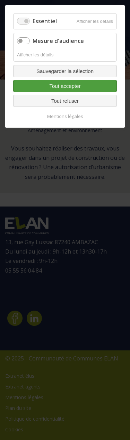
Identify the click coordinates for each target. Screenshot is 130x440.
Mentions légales (65, 116)
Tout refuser (65, 101)
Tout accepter (64, 86)
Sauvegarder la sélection (65, 71)
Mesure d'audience (58, 41)
